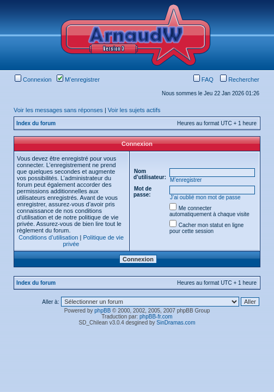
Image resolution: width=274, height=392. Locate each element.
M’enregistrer (78, 79)
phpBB (102, 311)
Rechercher (239, 79)
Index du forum (36, 123)
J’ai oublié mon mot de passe (205, 197)
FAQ (203, 79)
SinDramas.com (175, 323)
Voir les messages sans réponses (58, 110)
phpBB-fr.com (156, 317)
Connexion (33, 79)
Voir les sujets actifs (134, 110)
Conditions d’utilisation (48, 237)
